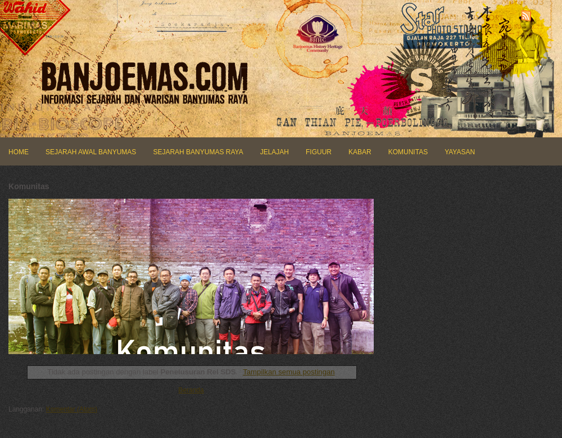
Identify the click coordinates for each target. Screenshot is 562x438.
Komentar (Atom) (71, 409)
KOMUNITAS (408, 152)
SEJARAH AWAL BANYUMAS (91, 152)
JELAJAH (274, 152)
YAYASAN (460, 152)
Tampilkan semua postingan (288, 372)
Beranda (190, 390)
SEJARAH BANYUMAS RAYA (198, 152)
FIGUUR (319, 152)
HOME (18, 152)
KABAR (359, 152)
